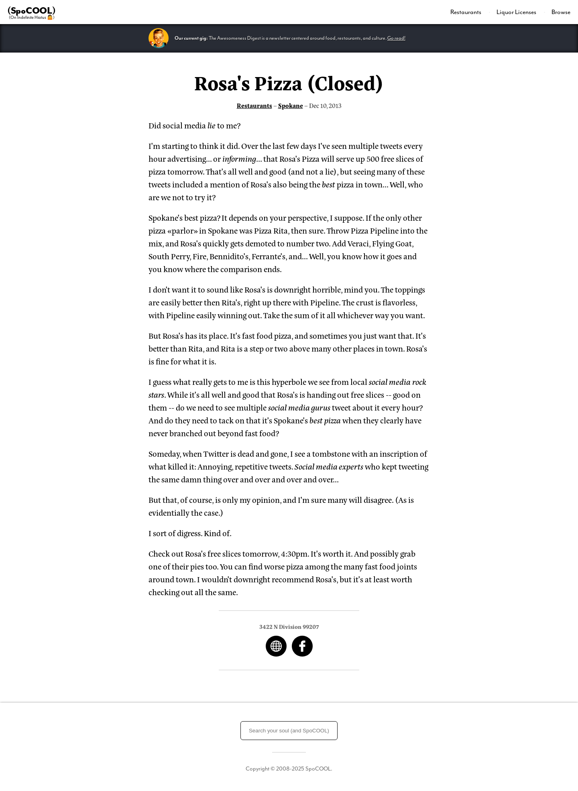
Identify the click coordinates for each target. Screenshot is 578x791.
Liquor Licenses (517, 12)
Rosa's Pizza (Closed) (289, 81)
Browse (561, 12)
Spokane (290, 105)
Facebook (302, 646)
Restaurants (466, 12)
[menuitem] (470, 12)
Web (276, 646)
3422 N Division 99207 (289, 626)
